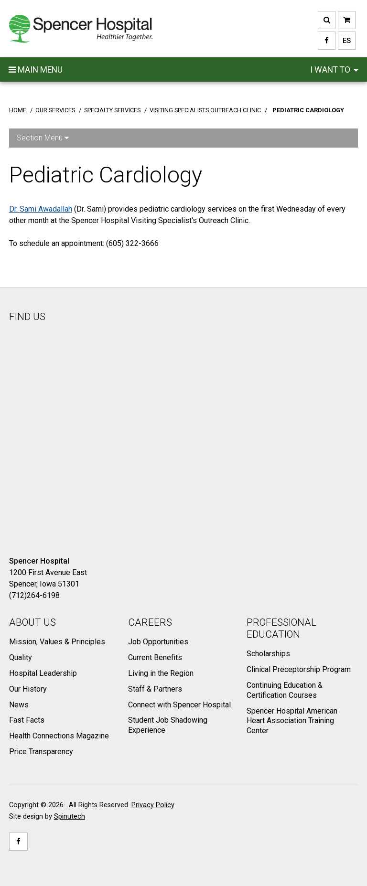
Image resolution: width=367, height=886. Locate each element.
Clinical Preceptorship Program (299, 669)
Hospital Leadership (43, 673)
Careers (150, 622)
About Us (32, 622)
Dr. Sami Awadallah (40, 208)
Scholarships (268, 653)
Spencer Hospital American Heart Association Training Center (292, 721)
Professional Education (281, 628)
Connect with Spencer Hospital (179, 704)
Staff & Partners (155, 689)
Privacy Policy (152, 805)
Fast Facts (26, 720)
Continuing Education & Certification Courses (285, 690)
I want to (334, 70)
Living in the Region (161, 673)
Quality (20, 657)
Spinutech (69, 816)
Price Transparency (41, 751)
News (19, 704)
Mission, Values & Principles (57, 641)
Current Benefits (155, 657)
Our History (28, 689)
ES (344, 40)
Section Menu (43, 137)
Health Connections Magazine (59, 735)
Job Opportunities (158, 641)
